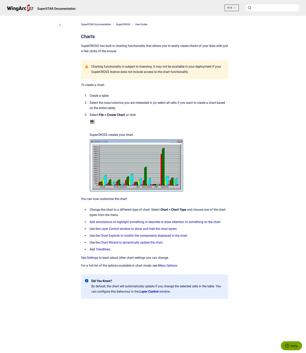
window (155, 291)
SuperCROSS (123, 24)
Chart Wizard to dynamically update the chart (132, 242)
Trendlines (103, 249)
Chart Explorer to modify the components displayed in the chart (144, 235)
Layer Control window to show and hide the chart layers (139, 229)
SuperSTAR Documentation (56, 9)
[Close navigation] (60, 25)
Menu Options (167, 265)
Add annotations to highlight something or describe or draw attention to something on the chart (155, 222)
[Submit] (249, 8)
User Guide (141, 24)
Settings (92, 258)
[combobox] (272, 8)
